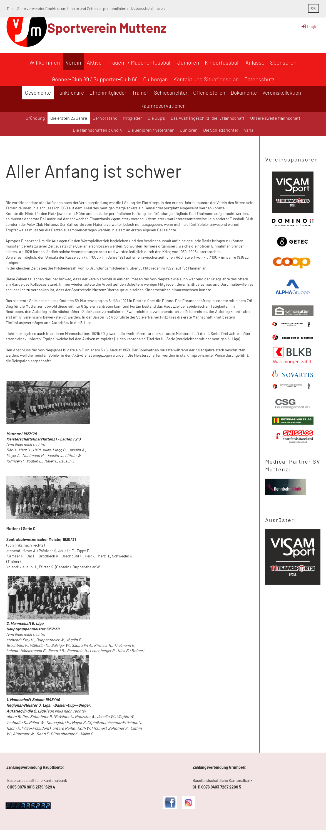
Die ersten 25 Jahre (68, 118)
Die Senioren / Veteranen (151, 130)
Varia (248, 130)
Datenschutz (259, 79)
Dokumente (244, 92)
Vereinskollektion (281, 92)
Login (309, 26)
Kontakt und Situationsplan (206, 79)
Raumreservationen (163, 105)
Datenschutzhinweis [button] (148, 8)
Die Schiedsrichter (220, 130)
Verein (73, 62)
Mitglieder (132, 118)
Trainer (140, 92)
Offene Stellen (209, 92)
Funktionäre (70, 92)
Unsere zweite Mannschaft (275, 118)
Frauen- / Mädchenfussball (139, 62)
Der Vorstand (105, 118)
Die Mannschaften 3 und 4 (97, 130)
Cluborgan (155, 79)
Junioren (188, 62)
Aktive (94, 62)
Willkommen (44, 62)
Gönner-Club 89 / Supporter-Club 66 (95, 79)
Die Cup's (156, 118)
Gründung (35, 118)
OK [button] (313, 8)
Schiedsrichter (171, 92)
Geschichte (38, 92)
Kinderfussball (222, 62)
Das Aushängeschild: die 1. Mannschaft (208, 118)
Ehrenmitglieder (107, 92)
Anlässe (255, 62)
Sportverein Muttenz (106, 27)
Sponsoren (283, 62)
